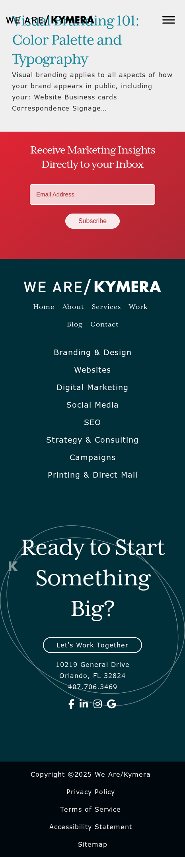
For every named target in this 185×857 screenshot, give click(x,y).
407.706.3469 (92, 686)
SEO (92, 422)
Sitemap (92, 844)
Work (138, 307)
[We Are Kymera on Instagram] (97, 704)
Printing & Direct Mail (93, 475)
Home (44, 307)
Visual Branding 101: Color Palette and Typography (75, 41)
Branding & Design (93, 352)
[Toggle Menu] (168, 19)
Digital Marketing (92, 387)
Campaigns (93, 457)
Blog (74, 324)
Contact (104, 324)
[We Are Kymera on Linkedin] (84, 704)
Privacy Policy (90, 791)
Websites (92, 370)
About (73, 307)
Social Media (92, 405)
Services (106, 307)
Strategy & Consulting (92, 440)
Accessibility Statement (90, 826)
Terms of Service (90, 809)
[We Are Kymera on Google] (112, 704)
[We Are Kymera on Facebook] (71, 704)
